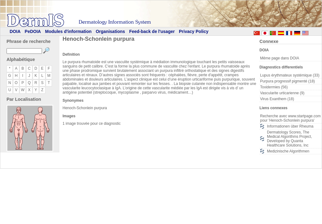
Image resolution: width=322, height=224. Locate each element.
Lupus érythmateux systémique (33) (290, 75)
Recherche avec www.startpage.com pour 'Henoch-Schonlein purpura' (290, 118)
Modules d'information (68, 31)
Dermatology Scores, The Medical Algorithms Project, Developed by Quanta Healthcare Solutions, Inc (289, 138)
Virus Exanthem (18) (277, 99)
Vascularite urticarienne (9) (282, 93)
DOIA (15, 31)
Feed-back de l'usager (152, 31)
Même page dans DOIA (279, 58)
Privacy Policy (193, 31)
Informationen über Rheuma (290, 126)
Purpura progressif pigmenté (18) (287, 81)
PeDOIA (33, 31)
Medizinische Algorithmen (288, 151)
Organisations (110, 31)
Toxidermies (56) (274, 87)
